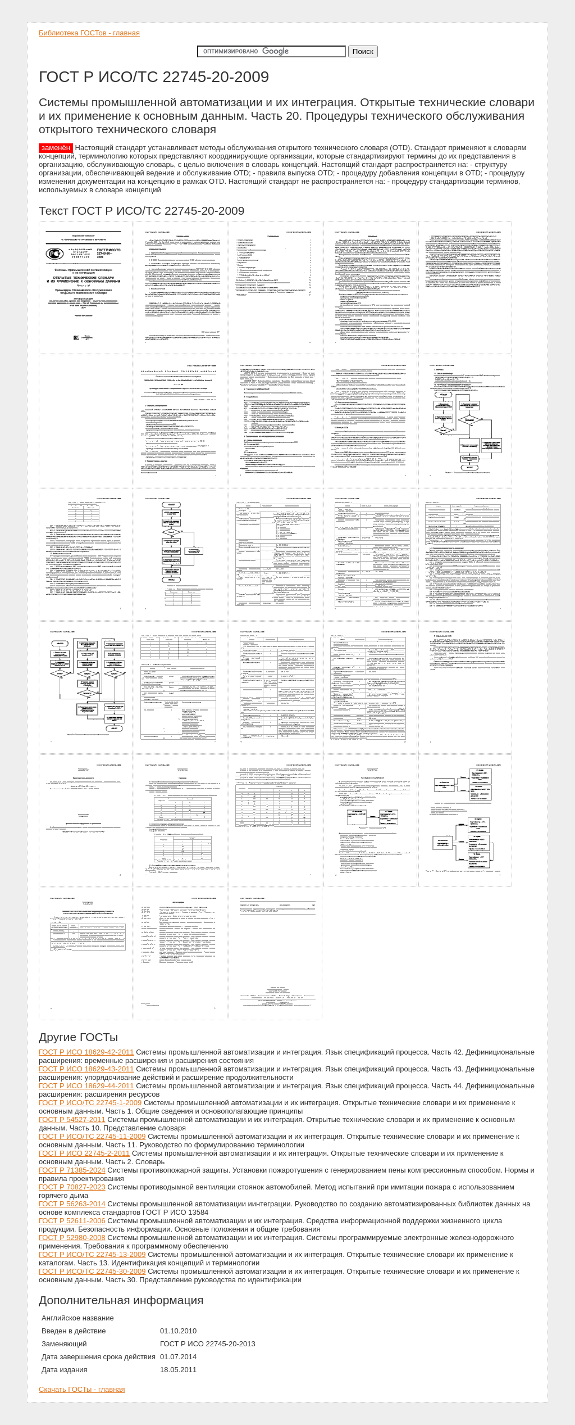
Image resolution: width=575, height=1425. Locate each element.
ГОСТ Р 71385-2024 (72, 1170)
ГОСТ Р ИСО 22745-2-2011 (84, 1153)
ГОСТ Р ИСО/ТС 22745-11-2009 (92, 1136)
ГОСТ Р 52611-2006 (72, 1220)
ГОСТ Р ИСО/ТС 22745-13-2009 (92, 1254)
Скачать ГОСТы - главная (82, 1389)
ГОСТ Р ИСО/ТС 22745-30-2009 (92, 1271)
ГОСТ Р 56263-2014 (72, 1204)
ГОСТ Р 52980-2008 (72, 1237)
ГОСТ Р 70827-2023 (72, 1187)
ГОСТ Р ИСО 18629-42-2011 (86, 1052)
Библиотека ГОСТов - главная (89, 33)
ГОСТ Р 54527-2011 (72, 1119)
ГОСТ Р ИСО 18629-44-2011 (86, 1086)
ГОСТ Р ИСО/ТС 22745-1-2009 (90, 1102)
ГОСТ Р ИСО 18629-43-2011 (86, 1069)
